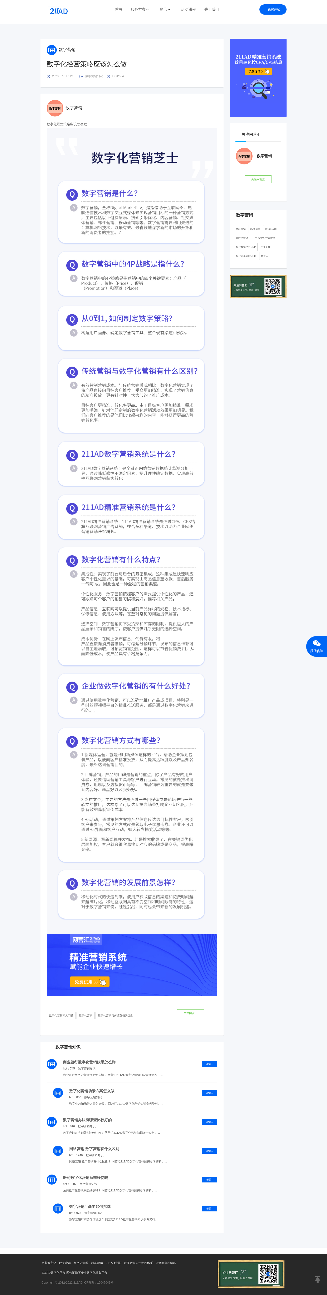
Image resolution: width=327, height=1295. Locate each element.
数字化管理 (83, 1262)
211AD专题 (117, 1262)
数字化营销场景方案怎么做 (91, 1090)
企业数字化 (49, 1262)
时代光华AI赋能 (173, 1262)
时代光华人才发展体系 (144, 1262)
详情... (209, 1063)
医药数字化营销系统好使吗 (85, 1176)
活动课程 (188, 9)
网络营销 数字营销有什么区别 (94, 1148)
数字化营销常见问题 (61, 1015)
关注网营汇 (190, 1013)
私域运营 (255, 228)
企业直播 (265, 246)
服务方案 (140, 9)
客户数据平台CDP (246, 246)
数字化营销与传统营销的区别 (115, 1015)
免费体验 (274, 9)
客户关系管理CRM (246, 255)
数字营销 (61, 50)
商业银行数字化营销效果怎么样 (89, 1061)
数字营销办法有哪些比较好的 (87, 1119)
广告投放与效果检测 (264, 237)
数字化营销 (85, 1015)
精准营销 (241, 228)
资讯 (165, 9)
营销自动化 (271, 228)
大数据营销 (242, 237)
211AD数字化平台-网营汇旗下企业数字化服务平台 (77, 1272)
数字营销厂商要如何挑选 (90, 1205)
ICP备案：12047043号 (99, 1281)
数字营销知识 (94, 76)
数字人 (264, 255)
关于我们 (211, 9)
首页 (118, 9)
